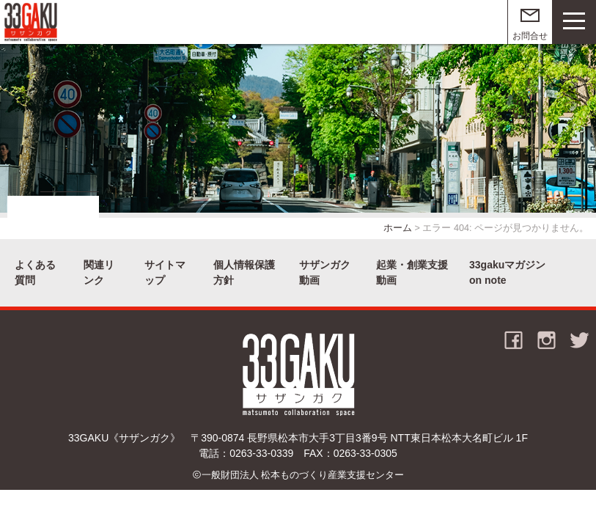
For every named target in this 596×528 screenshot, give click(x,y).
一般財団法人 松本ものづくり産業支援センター (303, 475)
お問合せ (530, 36)
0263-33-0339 (261, 453)
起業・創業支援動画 (412, 272)
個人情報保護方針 (244, 272)
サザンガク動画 (324, 272)
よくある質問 (35, 272)
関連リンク (99, 272)
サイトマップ (164, 272)
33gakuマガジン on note (507, 272)
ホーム (397, 228)
